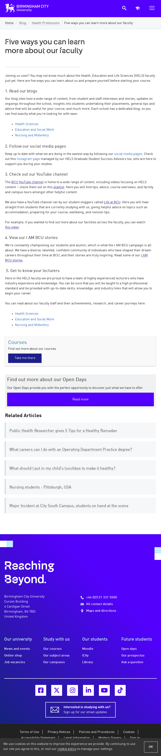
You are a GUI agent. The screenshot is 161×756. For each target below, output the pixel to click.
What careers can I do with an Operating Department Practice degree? (70, 450)
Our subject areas (56, 655)
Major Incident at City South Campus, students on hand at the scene (68, 506)
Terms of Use (29, 732)
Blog (22, 23)
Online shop (13, 655)
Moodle (87, 649)
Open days (129, 649)
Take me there (25, 358)
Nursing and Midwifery (32, 135)
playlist (59, 187)
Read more (80, 399)
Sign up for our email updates (87, 709)
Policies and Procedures (97, 732)
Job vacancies (14, 662)
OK (151, 747)
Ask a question (132, 662)
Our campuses (54, 662)
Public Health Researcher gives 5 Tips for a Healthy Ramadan (63, 431)
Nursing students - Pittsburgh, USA (40, 487)
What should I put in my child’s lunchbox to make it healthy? (62, 468)
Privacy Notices (59, 732)
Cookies (129, 732)
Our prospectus (132, 655)
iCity (85, 655)
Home (9, 23)
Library (87, 662)
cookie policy (66, 749)
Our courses (52, 649)
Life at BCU (112, 202)
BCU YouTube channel (27, 182)
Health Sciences (26, 124)
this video (12, 227)
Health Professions (46, 23)
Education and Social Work (34, 130)
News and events (17, 649)
